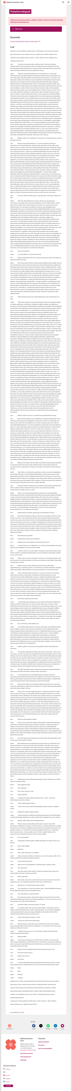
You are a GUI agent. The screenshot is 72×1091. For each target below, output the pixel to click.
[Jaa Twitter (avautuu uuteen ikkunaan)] (41, 1027)
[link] (30, 2)
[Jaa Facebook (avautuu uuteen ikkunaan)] (34, 1027)
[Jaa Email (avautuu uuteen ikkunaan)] (62, 1027)
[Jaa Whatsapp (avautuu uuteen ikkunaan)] (48, 1027)
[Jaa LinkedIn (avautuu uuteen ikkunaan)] (55, 1027)
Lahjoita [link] (8, 1086)
